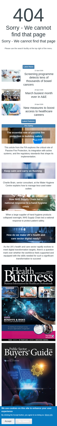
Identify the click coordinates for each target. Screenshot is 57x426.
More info (49, 415)
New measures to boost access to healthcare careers (38, 111)
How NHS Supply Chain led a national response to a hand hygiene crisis (26, 203)
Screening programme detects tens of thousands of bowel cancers (38, 79)
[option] (29, 303)
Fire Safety (28, 126)
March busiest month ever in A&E (39, 94)
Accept (8, 421)
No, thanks (23, 421)
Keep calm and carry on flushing (23, 171)
